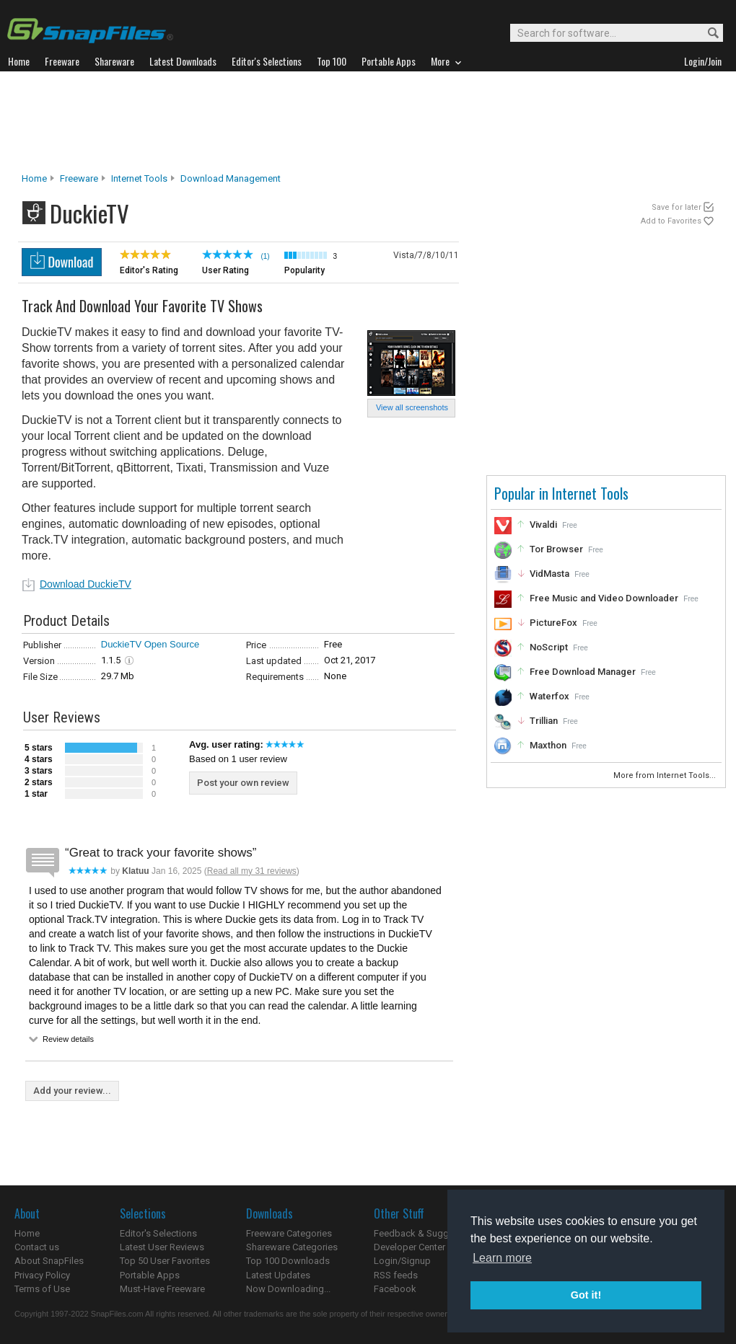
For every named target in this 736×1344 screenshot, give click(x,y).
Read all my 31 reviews (252, 871)
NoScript (549, 647)
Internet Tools (139, 178)
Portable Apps (150, 1275)
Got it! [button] (586, 1295)
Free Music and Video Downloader (604, 598)
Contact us (36, 1247)
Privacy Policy (42, 1275)
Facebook (395, 1288)
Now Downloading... (288, 1288)
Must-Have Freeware (162, 1288)
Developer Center (409, 1247)
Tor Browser (556, 549)
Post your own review (243, 782)
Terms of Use (42, 1288)
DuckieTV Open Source (150, 644)
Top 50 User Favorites (165, 1260)
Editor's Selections (158, 1233)
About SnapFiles (49, 1260)
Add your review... (72, 1090)
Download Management (230, 178)
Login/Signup (402, 1260)
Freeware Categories (289, 1233)
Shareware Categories (292, 1247)
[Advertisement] (368, 121)
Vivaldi (543, 524)
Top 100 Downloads (288, 1260)
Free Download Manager (583, 671)
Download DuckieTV (85, 584)
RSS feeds (396, 1275)
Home (34, 178)
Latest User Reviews (162, 1247)
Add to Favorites (671, 221)
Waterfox (549, 696)
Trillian (544, 720)
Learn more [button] (502, 1258)
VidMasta (549, 573)
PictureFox (553, 622)
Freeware (79, 178)
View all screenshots (412, 407)
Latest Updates (278, 1275)
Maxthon (548, 745)
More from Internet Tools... (665, 775)
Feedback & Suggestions (427, 1233)
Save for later (676, 207)
